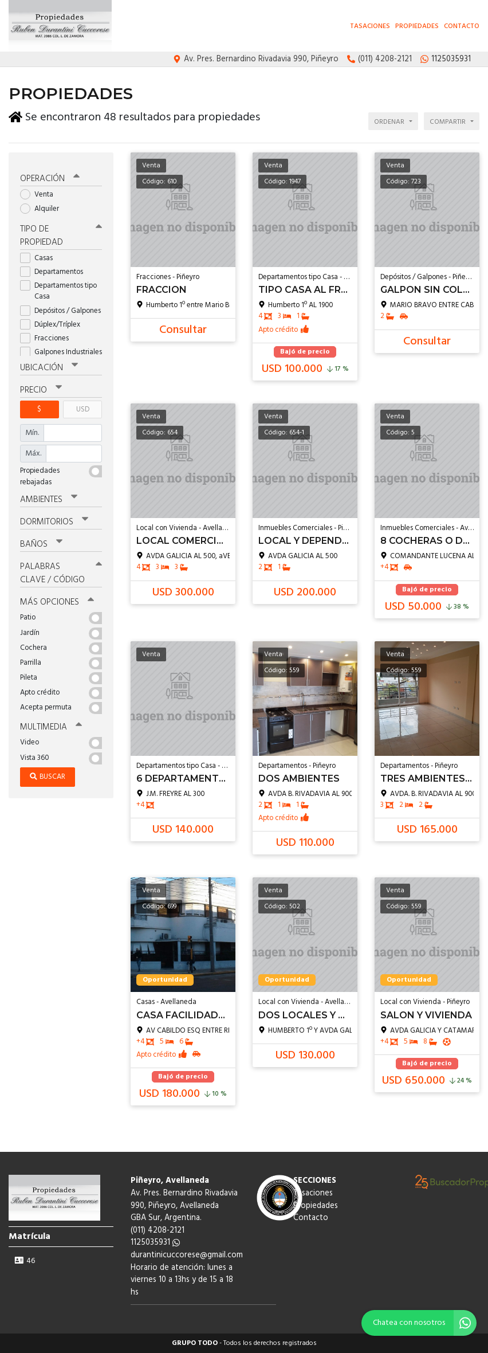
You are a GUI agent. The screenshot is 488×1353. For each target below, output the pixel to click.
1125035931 (155, 1242)
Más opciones (57, 599)
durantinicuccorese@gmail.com (187, 1255)
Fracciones (48, 335)
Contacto (461, 26)
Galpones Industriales (61, 348)
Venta (40, 191)
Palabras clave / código (61, 569)
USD (82, 406)
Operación (50, 176)
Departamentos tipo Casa (58, 288)
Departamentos (55, 268)
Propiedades (417, 26)
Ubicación (49, 364)
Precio (41, 387)
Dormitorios (54, 518)
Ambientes (48, 496)
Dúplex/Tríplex (54, 321)
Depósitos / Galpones (61, 307)
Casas (40, 254)
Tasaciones (370, 26)
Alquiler (43, 205)
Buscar (47, 773)
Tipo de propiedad (61, 232)
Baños (41, 541)
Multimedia (51, 724)
